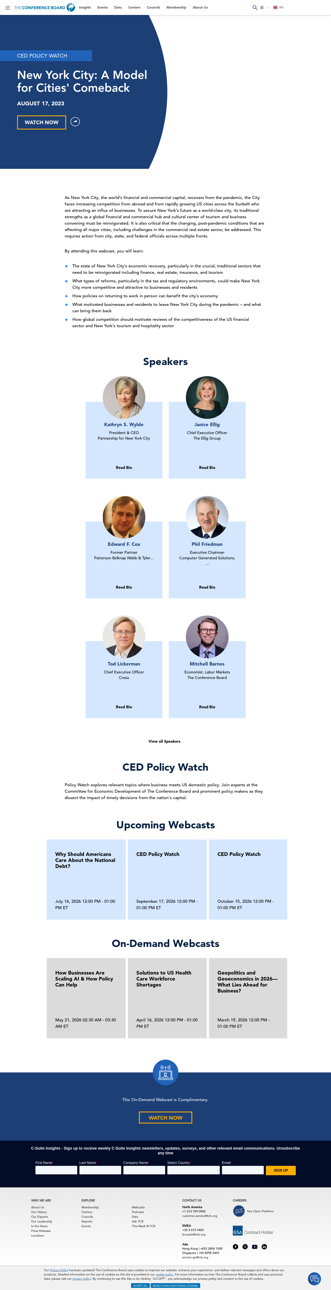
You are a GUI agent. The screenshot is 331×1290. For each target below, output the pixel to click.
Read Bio (124, 467)
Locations (37, 1235)
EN (278, 7)
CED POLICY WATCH (42, 56)
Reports (87, 1221)
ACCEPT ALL (140, 1285)
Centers (134, 7)
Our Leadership (41, 1221)
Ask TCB (137, 1221)
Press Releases (41, 1231)
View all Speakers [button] (164, 741)
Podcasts (138, 1212)
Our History (39, 1212)
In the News (39, 1226)
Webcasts (138, 1207)
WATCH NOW (41, 122)
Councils (153, 7)
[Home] (45, 7)
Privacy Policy (59, 1270)
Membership (176, 7)
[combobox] (278, 7)
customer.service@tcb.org (199, 1216)
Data (118, 7)
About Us (200, 7)
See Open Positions (260, 1211)
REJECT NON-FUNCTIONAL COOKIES (175, 1285)
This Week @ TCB (143, 1226)
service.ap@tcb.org (195, 1257)
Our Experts (39, 1217)
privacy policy (82, 1279)
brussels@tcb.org (194, 1234)
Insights (85, 7)
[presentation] (286, 878)
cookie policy (164, 1274)
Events (102, 7)
